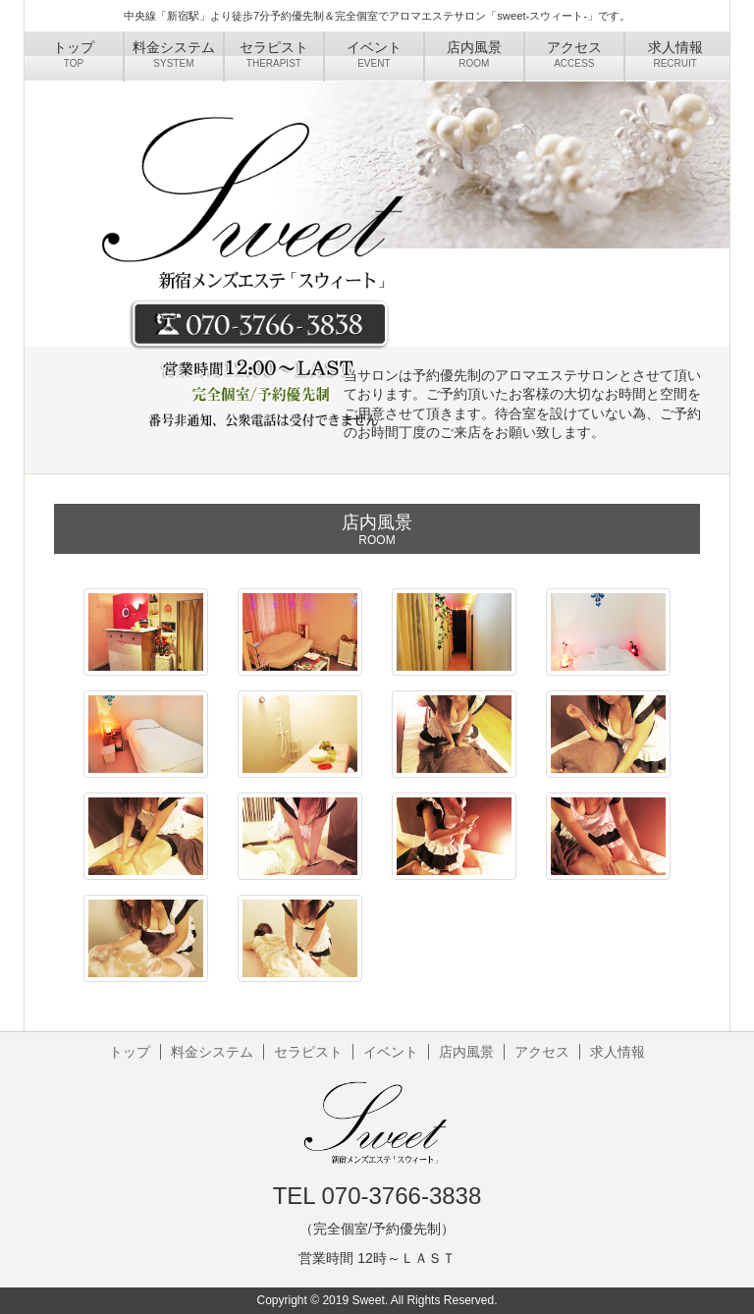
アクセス (541, 1052)
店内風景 (466, 1052)
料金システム (212, 1052)
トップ (129, 1052)
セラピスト (308, 1052)
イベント (390, 1052)
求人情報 (617, 1052)
